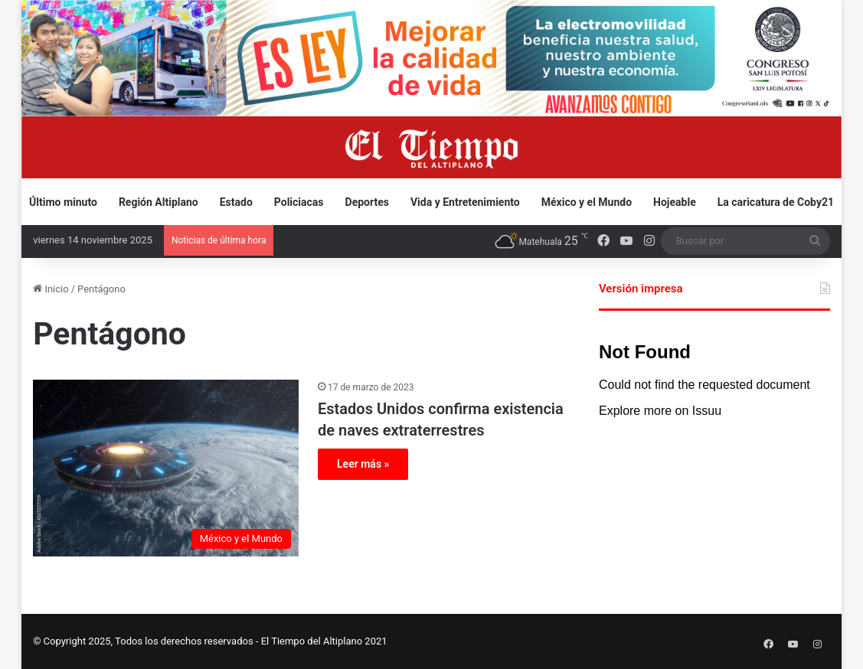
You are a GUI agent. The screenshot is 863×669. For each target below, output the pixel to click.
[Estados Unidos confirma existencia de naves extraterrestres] (166, 468)
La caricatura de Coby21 (776, 202)
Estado (236, 202)
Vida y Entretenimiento (465, 202)
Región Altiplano (158, 202)
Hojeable (674, 202)
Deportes (367, 202)
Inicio (50, 289)
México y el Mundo (586, 202)
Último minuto (63, 202)
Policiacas (299, 202)
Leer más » (363, 464)
